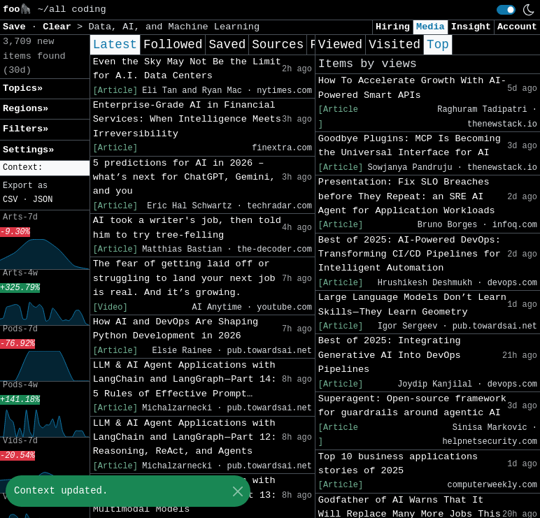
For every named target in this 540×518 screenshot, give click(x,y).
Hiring (393, 27)
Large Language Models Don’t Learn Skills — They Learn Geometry (412, 304)
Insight (471, 27)
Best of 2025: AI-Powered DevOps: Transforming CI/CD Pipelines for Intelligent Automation (409, 254)
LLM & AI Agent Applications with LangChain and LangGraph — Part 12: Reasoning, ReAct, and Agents (185, 437)
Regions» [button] (25, 108)
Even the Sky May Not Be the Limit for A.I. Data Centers (187, 69)
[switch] (506, 10)
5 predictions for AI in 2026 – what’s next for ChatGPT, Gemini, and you (184, 177)
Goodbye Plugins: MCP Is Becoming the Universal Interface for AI (409, 146)
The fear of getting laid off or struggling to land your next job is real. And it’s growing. (184, 278)
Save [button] (17, 27)
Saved (227, 45)
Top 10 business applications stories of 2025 (398, 464)
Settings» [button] (28, 150)
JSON (43, 200)
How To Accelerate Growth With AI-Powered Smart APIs (412, 87)
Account (517, 27)
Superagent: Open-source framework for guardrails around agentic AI (412, 406)
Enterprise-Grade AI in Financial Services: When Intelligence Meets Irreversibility (187, 119)
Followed (172, 45)
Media (430, 27)
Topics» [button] (23, 88)
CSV (10, 200)
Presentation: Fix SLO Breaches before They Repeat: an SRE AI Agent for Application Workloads (406, 196)
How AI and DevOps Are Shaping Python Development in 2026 (176, 329)
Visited (394, 45)
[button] (45, 168)
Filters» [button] (25, 129)
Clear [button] (60, 27)
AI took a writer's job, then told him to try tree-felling (187, 227)
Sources (278, 45)
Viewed (340, 45)
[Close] (237, 491)
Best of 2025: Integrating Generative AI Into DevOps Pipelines (389, 355)
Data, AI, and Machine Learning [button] (174, 27)
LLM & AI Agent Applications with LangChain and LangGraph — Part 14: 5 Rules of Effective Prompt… (185, 379)
